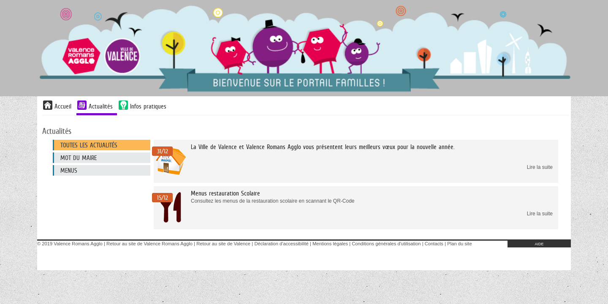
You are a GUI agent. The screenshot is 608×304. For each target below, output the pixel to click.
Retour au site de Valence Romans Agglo (149, 243)
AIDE (539, 244)
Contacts (434, 243)
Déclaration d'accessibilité (281, 243)
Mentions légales (330, 243)
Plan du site (459, 243)
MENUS (68, 170)
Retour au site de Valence (223, 243)
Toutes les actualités (88, 145)
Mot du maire (78, 157)
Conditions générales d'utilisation (386, 243)
